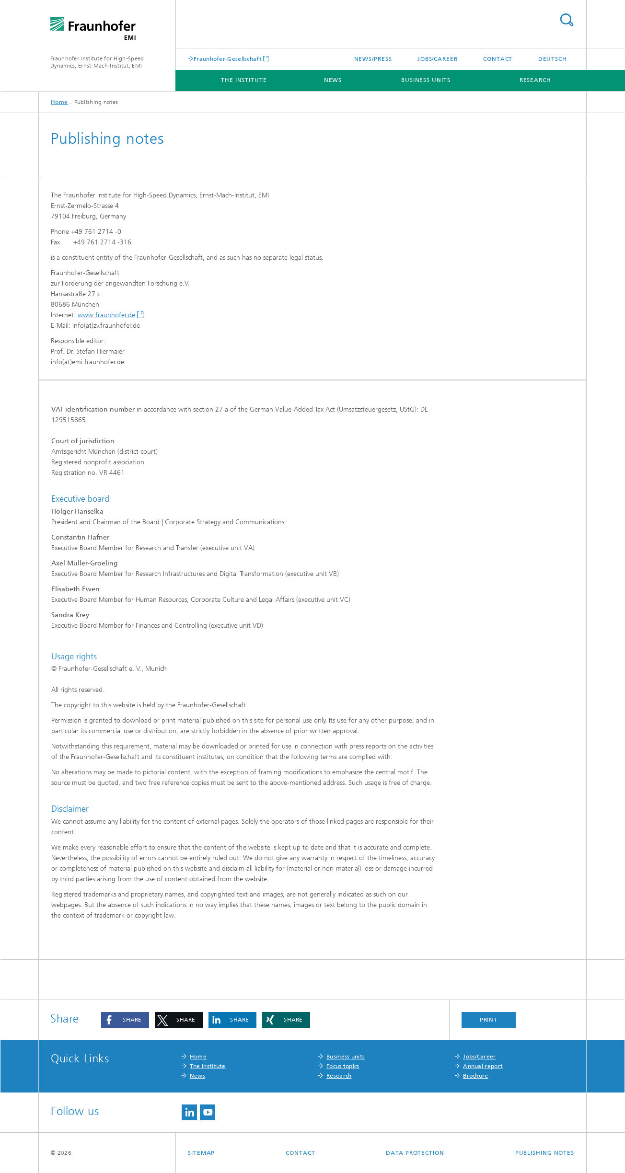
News (333, 80)
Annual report (483, 1066)
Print (489, 1019)
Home (59, 102)
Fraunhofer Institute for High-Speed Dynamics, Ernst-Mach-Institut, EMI (97, 62)
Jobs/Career (479, 1056)
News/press (373, 59)
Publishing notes (544, 1153)
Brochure (475, 1075)
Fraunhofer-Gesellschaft (228, 59)
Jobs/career (437, 59)
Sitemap (201, 1153)
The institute (244, 80)
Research (535, 80)
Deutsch (552, 59)
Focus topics (342, 1066)
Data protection (415, 1153)
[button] (125, 1020)
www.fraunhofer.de (106, 315)
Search (566, 20)
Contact (497, 59)
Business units (426, 80)
